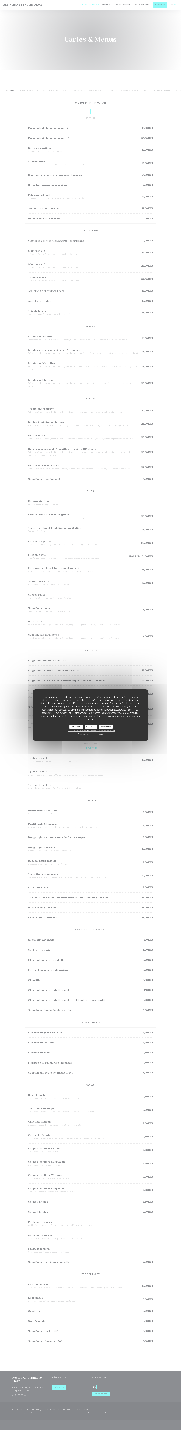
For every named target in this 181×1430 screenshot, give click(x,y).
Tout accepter (76, 727)
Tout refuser (91, 727)
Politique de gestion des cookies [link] (91, 734)
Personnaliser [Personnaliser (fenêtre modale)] (105, 727)
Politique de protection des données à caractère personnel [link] (91, 731)
